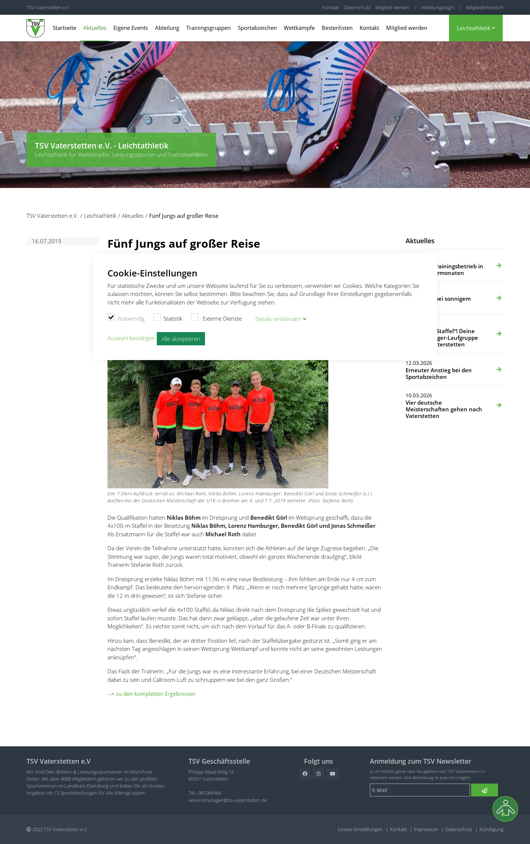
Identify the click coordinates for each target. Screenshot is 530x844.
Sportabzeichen (257, 27)
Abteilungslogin (438, 7)
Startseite (64, 27)
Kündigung (492, 829)
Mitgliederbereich (485, 7)
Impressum (426, 829)
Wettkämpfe (299, 27)
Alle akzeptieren (181, 338)
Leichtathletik (474, 28)
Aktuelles (94, 27)
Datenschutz (357, 7)
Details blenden (278, 318)
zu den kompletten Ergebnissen (155, 693)
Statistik (168, 317)
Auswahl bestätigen (131, 338)
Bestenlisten (337, 27)
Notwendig (126, 317)
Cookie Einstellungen (360, 829)
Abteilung (167, 27)
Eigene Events (130, 27)
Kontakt (330, 7)
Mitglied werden (392, 7)
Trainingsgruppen (208, 27)
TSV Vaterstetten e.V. (48, 7)
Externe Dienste (216, 317)
